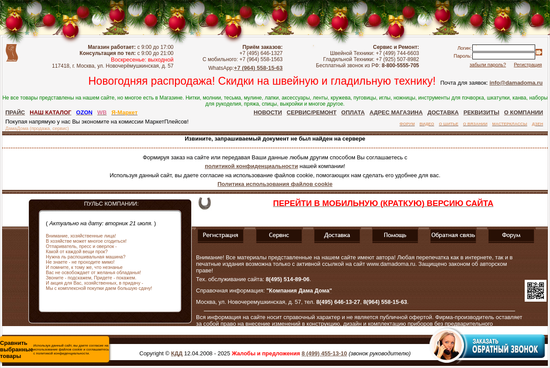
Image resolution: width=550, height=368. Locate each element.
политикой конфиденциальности (251, 166)
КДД (176, 353)
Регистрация (528, 64)
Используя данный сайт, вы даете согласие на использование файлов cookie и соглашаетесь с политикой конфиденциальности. (54, 349)
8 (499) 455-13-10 (324, 353)
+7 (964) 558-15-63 (258, 68)
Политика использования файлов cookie (274, 184)
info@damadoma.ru (516, 82)
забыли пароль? (488, 64)
